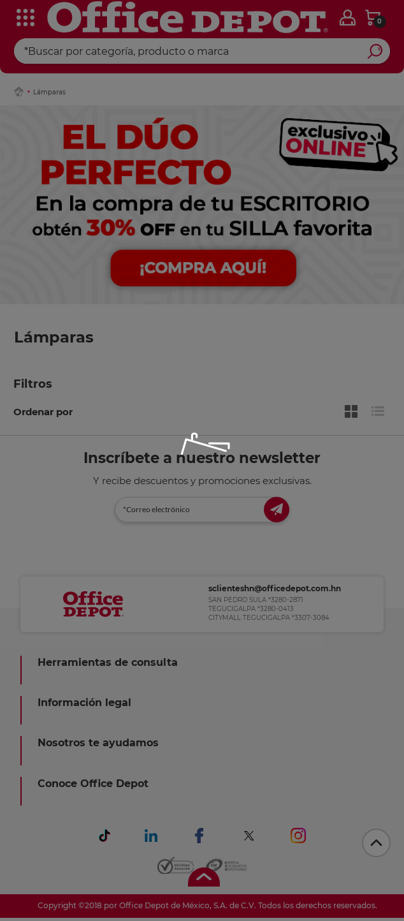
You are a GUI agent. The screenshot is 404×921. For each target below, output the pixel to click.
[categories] (19, 18)
